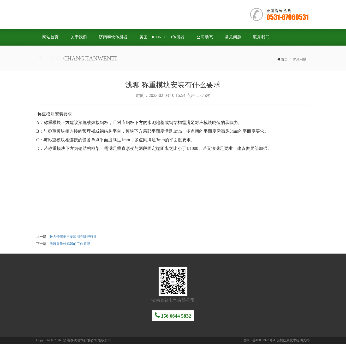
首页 (284, 59)
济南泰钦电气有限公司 (108, 14)
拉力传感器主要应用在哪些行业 (73, 236)
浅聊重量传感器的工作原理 (70, 244)
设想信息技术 (286, 340)
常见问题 (299, 59)
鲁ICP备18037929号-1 (259, 340)
